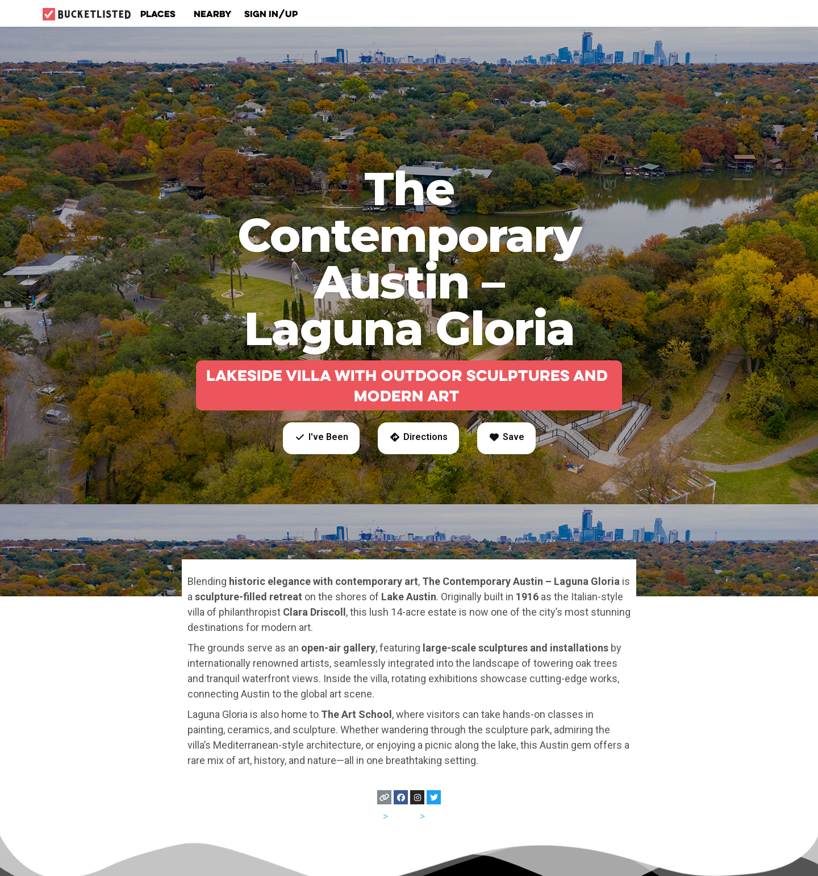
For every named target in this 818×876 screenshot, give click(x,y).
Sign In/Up (271, 13)
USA (371, 816)
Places (160, 13)
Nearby (213, 13)
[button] (321, 438)
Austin (441, 816)
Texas (404, 816)
